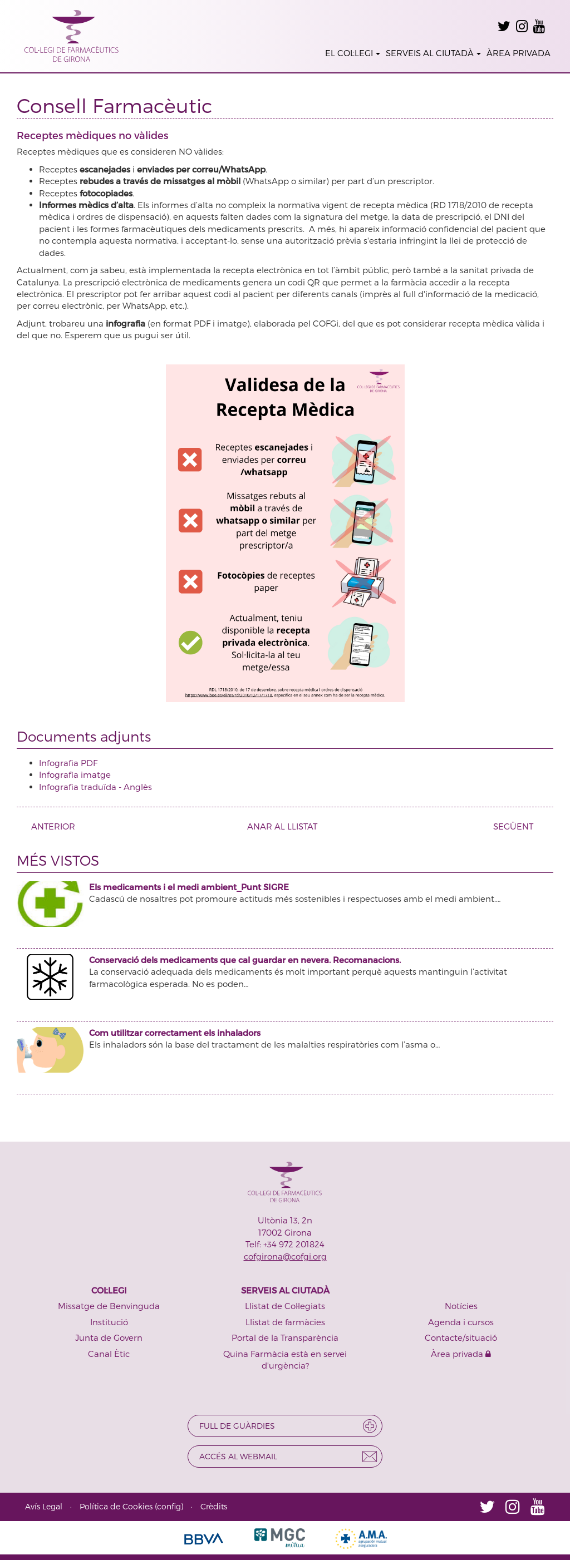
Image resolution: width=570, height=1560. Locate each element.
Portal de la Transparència (285, 1337)
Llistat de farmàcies (285, 1322)
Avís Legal (43, 1506)
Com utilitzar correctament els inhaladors (175, 1033)
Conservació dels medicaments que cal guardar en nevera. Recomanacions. (245, 960)
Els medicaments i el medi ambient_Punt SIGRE (189, 887)
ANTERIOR (49, 826)
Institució (109, 1322)
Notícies (461, 1306)
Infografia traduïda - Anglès (95, 787)
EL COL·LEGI (352, 53)
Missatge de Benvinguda (109, 1306)
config (169, 1506)
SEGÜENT (517, 826)
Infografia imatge (75, 774)
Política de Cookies (116, 1506)
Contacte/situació (461, 1337)
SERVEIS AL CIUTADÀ (433, 53)
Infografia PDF (68, 763)
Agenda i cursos (461, 1322)
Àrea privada (461, 1354)
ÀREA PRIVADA (519, 53)
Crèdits (213, 1506)
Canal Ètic (109, 1354)
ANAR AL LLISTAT (282, 826)
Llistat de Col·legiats (285, 1306)
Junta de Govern (108, 1337)
